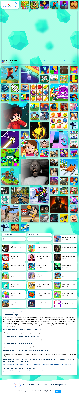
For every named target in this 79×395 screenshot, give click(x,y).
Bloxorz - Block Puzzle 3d (26, 364)
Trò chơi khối (7, 371)
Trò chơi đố (9, 62)
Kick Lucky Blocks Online (60, 364)
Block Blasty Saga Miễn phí (36, 371)
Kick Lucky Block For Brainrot (11, 364)
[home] (16, 2)
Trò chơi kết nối (24, 371)
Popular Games (34, 235)
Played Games (33, 239)
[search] (16, 6)
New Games (7, 235)
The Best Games (8, 239)
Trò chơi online (8, 312)
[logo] (7, 4)
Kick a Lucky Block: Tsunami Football (43, 364)
